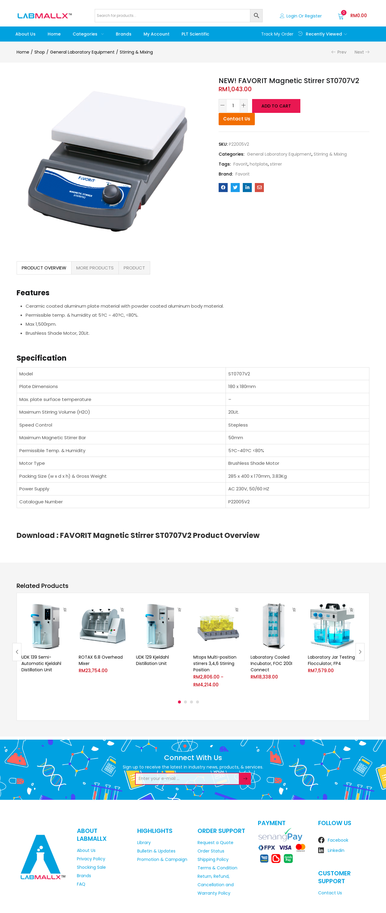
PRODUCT (134, 268)
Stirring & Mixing (136, 52)
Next (359, 52)
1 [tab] (179, 701)
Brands (123, 34)
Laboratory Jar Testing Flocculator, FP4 (331, 660)
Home (54, 34)
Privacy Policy (91, 859)
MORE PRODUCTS (95, 268)
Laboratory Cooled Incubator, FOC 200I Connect (271, 663)
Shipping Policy (213, 859)
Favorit (240, 163)
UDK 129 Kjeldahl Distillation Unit (152, 660)
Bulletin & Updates (156, 851)
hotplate (259, 163)
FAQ (81, 884)
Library (144, 843)
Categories (88, 34)
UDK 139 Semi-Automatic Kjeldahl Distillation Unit (41, 663)
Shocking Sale (91, 867)
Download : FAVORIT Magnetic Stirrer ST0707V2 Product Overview (138, 535)
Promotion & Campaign (162, 859)
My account (156, 34)
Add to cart (275, 106)
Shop (39, 52)
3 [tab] (191, 701)
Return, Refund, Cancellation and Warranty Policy (216, 884)
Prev (341, 52)
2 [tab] (185, 701)
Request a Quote (215, 843)
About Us (25, 34)
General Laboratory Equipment (82, 52)
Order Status (211, 851)
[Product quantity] (233, 105)
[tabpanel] (45, 647)
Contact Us (236, 118)
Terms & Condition (217, 868)
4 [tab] (197, 701)
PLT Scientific (195, 34)
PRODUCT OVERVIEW (44, 268)
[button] (352, 15)
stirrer (276, 163)
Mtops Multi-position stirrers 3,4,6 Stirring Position (214, 663)
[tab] (44, 268)
